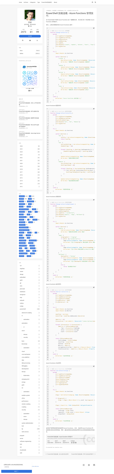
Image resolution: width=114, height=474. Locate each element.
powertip (57, 447)
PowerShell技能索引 (47, 2)
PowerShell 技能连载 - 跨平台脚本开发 (29, 111)
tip (65, 10)
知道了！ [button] (16, 471)
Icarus (37, 466)
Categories (33, 2)
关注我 (30, 36)
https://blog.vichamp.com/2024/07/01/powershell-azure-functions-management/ (66, 438)
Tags (38, 2)
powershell (60, 10)
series (61, 447)
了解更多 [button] (6, 466)
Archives (26, 2)
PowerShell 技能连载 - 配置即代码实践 (29, 118)
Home (20, 2)
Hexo (33, 466)
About (55, 2)
